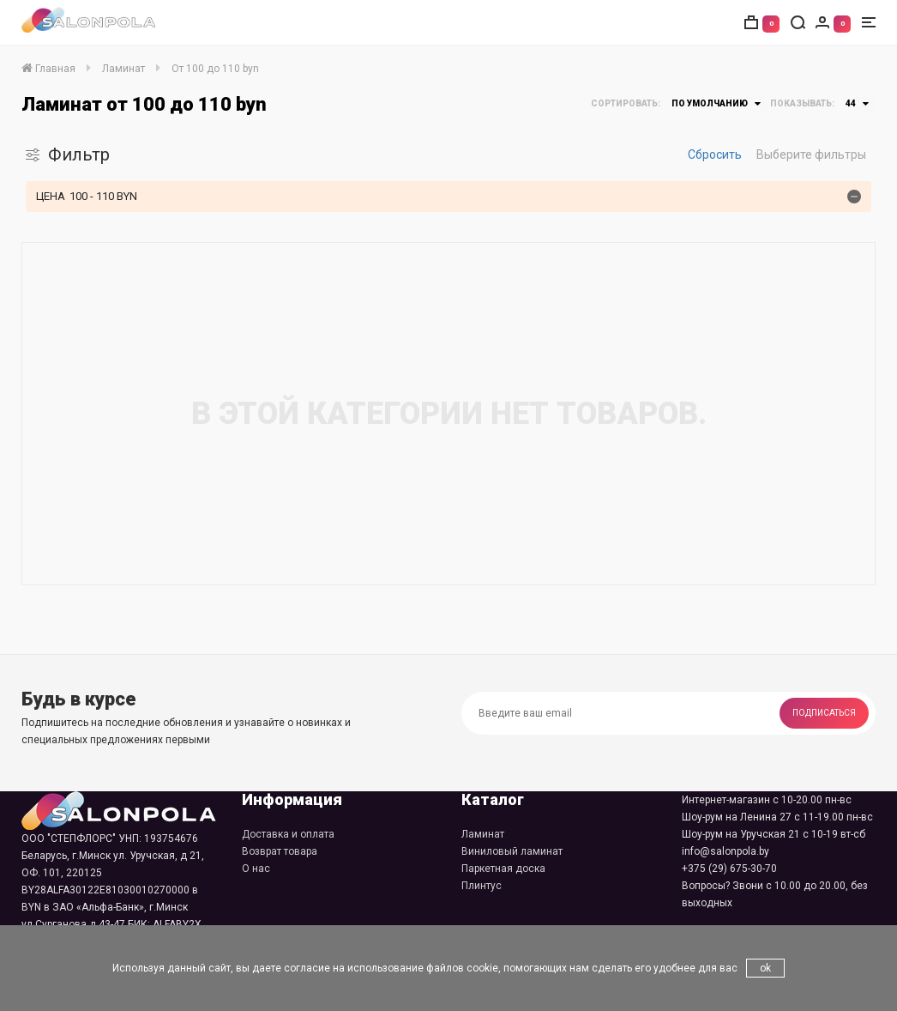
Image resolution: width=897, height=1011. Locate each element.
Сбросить (715, 154)
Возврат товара (279, 851)
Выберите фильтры (811, 154)
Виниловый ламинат (512, 851)
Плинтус (481, 886)
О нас (256, 869)
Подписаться (824, 712)
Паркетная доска (503, 869)
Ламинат (482, 834)
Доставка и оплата (288, 834)
